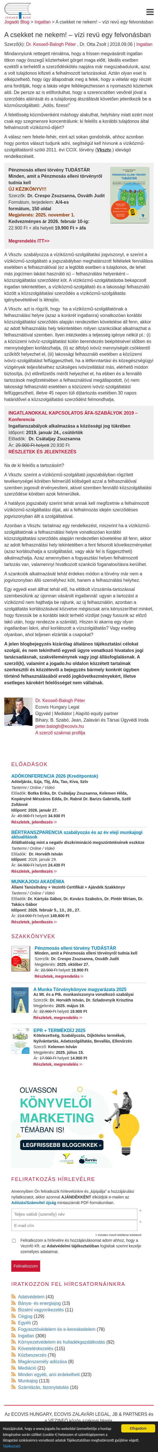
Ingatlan (144, 44)
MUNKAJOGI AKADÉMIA (37, 881)
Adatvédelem (31, 1296)
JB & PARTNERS (129, 1414)
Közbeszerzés (32, 1355)
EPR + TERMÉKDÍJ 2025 (60, 1030)
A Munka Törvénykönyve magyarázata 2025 (79, 989)
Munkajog (28, 1380)
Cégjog (25, 1316)
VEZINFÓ (58, 1420)
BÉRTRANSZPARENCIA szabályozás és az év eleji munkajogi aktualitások (76, 834)
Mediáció (27, 1368)
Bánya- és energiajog (39, 1303)
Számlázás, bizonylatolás (43, 1387)
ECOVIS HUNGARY (31, 1414)
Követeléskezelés (35, 1348)
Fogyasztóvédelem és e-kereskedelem (57, 1329)
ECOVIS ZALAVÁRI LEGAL (82, 1414)
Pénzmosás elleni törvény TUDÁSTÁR (75, 948)
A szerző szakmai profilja (60, 732)
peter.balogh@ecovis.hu (59, 726)
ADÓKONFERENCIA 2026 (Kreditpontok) (54, 776)
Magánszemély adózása (42, 1361)
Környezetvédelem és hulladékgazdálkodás (61, 1342)
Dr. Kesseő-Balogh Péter (51, 44)
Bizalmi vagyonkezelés (41, 1309)
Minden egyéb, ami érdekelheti (49, 1374)
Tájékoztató (12, 1446)
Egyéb (24, 1322)
